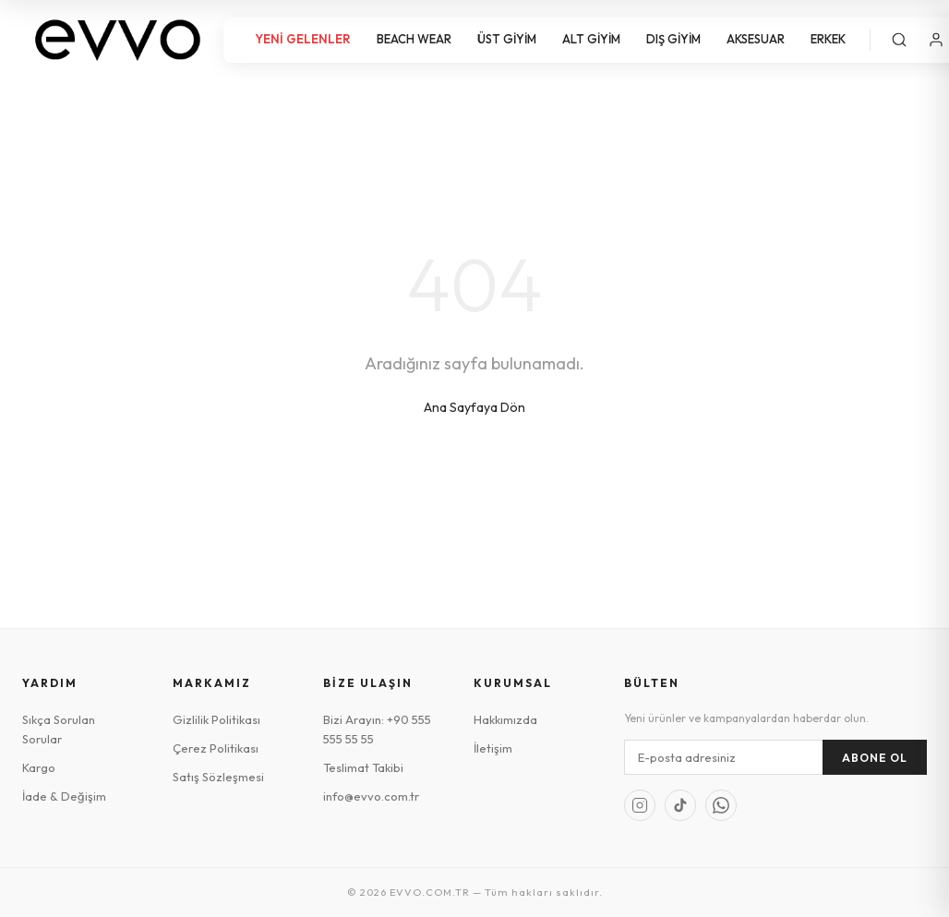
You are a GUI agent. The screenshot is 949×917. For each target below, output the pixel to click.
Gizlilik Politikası (216, 719)
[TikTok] (680, 805)
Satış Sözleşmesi (218, 776)
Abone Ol (874, 758)
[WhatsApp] (721, 805)
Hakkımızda (505, 719)
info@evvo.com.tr (371, 796)
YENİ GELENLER (303, 38)
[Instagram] (639, 805)
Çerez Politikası (215, 748)
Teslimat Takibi (363, 767)
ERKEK (828, 38)
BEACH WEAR (414, 38)
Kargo (38, 767)
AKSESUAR (756, 38)
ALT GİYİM (591, 38)
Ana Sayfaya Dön (474, 407)
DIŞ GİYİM (673, 38)
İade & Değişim (64, 796)
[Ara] (899, 39)
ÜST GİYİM (506, 38)
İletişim (493, 748)
